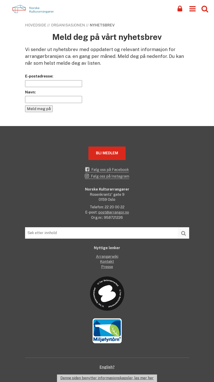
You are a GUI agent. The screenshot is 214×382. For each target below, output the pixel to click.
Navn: (30, 92)
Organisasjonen (68, 25)
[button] (192, 8)
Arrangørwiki (107, 256)
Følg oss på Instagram (107, 175)
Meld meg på (39, 108)
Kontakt (107, 261)
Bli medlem (107, 153)
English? (107, 367)
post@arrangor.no (113, 212)
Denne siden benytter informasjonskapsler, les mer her (107, 378)
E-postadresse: (39, 76)
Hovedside (35, 25)
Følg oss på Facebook (107, 169)
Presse (107, 267)
